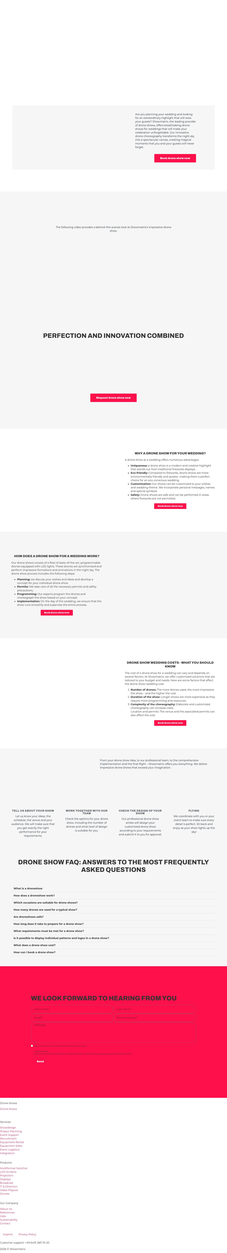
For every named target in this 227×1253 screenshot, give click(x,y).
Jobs (3, 1203)
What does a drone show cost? (34, 932)
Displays (5, 1166)
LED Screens (8, 1159)
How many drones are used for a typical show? (45, 896)
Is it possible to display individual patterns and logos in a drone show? (61, 925)
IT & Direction (9, 1173)
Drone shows (8, 1096)
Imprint (8, 1221)
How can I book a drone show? (34, 939)
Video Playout (9, 1177)
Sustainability (8, 1206)
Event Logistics (10, 1136)
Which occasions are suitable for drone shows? (45, 889)
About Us (6, 1195)
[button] (113, 875)
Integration (7, 1140)
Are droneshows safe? (28, 903)
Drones (4, 1180)
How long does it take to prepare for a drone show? (48, 911)
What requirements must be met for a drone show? (48, 918)
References (7, 1199)
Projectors (6, 1162)
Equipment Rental (12, 1129)
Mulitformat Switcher (14, 1155)
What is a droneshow (27, 875)
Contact (5, 1210)
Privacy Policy (27, 1221)
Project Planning (11, 1118)
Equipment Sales (11, 1132)
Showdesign (8, 1114)
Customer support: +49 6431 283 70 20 (24, 1229)
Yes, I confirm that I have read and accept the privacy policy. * (60, 1033)
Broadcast (6, 1170)
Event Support (9, 1122)
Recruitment (8, 1125)
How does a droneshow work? (34, 882)
